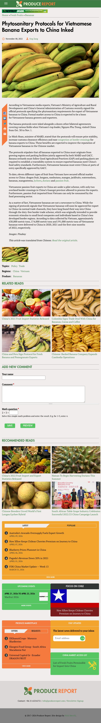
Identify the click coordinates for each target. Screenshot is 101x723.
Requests (36, 631)
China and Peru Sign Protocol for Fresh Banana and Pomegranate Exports (22, 356)
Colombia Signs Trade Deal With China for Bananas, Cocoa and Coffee (74, 320)
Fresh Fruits (16, 15)
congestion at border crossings (74, 139)
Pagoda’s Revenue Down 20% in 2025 (28, 558)
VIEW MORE (50, 577)
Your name (7, 374)
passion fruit (62, 180)
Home (5, 15)
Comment (8, 384)
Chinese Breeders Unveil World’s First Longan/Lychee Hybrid (21, 513)
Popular (71, 526)
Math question (10, 409)
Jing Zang (33, 38)
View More (26, 666)
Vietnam (25, 271)
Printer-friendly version (4, 128)
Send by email (4, 133)
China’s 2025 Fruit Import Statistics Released (25, 318)
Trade (22, 266)
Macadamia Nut (17, 649)
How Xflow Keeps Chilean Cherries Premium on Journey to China (43, 541)
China (16, 271)
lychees (38, 180)
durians (46, 180)
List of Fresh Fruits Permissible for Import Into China (69, 664)
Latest (25, 526)
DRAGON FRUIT (17, 658)
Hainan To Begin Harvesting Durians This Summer (73, 477)
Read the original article (64, 240)
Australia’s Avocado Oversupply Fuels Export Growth (36, 533)
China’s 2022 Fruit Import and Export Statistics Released (21, 477)
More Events (26, 605)
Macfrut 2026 (12, 597)
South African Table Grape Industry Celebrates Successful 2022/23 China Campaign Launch (76, 513)
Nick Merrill (70, 715)
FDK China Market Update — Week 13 (29, 566)
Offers (14, 631)
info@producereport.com (53, 701)
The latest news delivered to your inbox (73, 630)
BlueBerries (15, 641)
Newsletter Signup (75, 701)
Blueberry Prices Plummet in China (27, 549)
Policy (14, 266)
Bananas (29, 15)
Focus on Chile (75, 586)
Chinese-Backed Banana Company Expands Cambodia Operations (74, 356)
